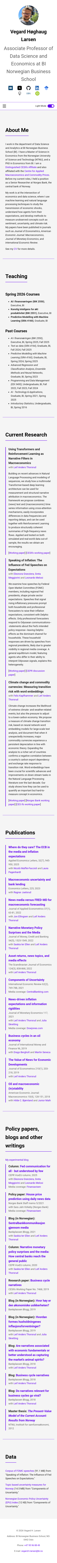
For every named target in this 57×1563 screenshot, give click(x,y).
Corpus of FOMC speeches (19, 1470)
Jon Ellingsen (21, 916)
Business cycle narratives (32, 1375)
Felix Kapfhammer (23, 695)
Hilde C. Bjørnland (23, 1100)
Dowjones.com (35, 1028)
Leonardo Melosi (34, 577)
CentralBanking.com (38, 991)
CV (15, 248)
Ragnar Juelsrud (22, 892)
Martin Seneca (42, 1052)
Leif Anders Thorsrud (25, 467)
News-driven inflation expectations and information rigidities (27, 1004)
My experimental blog (16, 1159)
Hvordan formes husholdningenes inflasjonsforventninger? (27, 1321)
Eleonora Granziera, (24, 1179)
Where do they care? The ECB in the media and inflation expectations (29, 852)
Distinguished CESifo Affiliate (21, 167)
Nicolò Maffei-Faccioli (25, 868)
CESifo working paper (38, 552)
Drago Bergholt (22, 1052)
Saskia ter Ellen (22, 944)
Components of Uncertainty (26, 980)
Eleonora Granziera (24, 573)
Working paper (17, 552)
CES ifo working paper (28, 804)
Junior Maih (44, 1100)
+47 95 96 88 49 (32, 1545)
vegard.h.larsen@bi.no (32, 1551)
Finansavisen (34, 1186)
